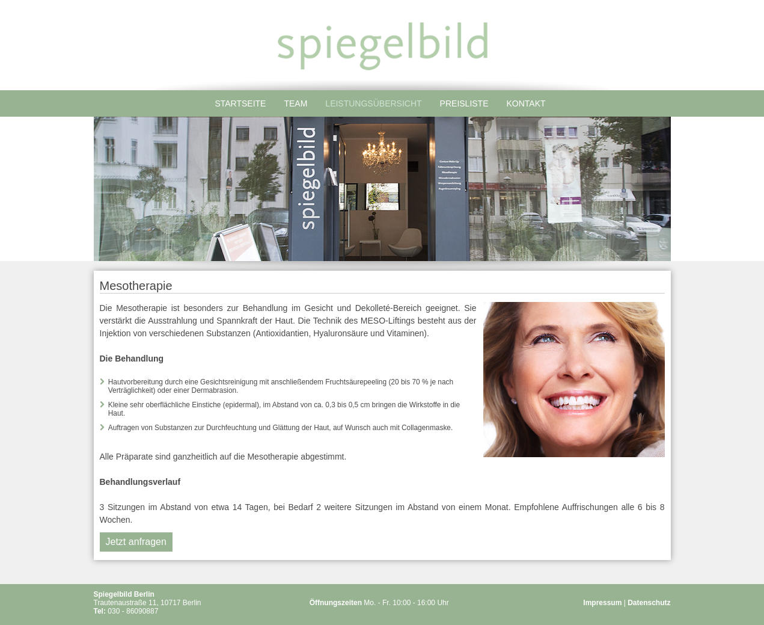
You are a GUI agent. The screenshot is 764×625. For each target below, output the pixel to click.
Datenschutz (649, 603)
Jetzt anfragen (136, 542)
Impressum (602, 603)
